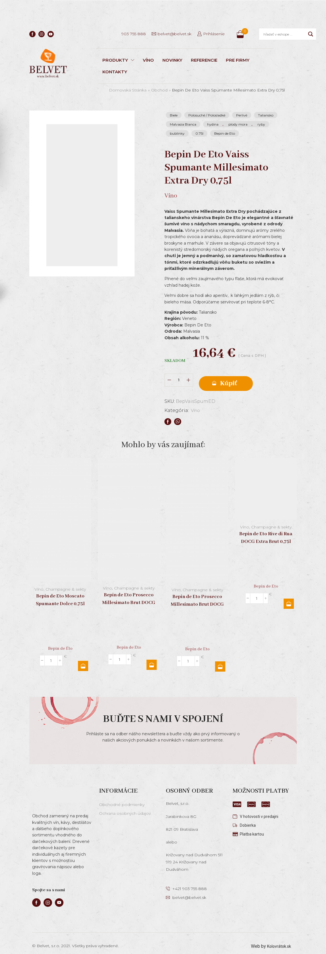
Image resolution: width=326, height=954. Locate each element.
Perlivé (241, 115)
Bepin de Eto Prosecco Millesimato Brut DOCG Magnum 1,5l (128, 596)
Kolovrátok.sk (277, 940)
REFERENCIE (204, 60)
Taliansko (265, 115)
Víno (196, 404)
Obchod (159, 90)
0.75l (199, 133)
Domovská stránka (128, 90)
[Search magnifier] (311, 34)
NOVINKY (172, 60)
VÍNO (148, 60)
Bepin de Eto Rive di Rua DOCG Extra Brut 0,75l (265, 531)
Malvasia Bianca (183, 124)
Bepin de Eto (224, 133)
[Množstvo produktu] (178, 377)
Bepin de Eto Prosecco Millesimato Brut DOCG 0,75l (197, 598)
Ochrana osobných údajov (125, 807)
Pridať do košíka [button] (83, 660)
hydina (212, 124)
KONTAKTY (114, 71)
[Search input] (284, 34)
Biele (174, 115)
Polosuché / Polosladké (206, 115)
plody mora (237, 124)
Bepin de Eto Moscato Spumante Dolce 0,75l (60, 594)
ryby (261, 124)
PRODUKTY (118, 60)
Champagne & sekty (66, 583)
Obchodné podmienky (122, 798)
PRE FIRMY (237, 60)
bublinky (177, 133)
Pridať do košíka (241, 377)
